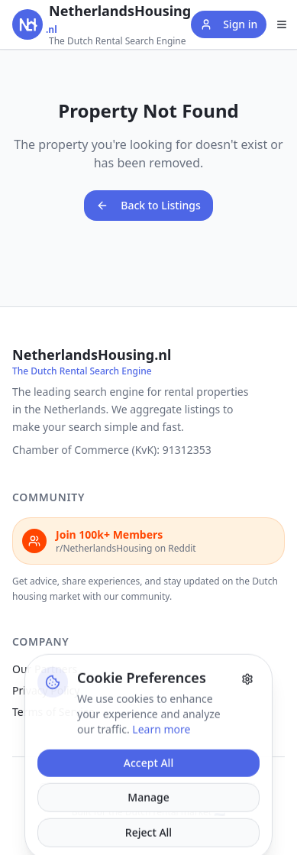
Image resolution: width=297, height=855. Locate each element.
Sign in (228, 24)
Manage (148, 825)
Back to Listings (148, 205)
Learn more (161, 757)
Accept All (148, 791)
